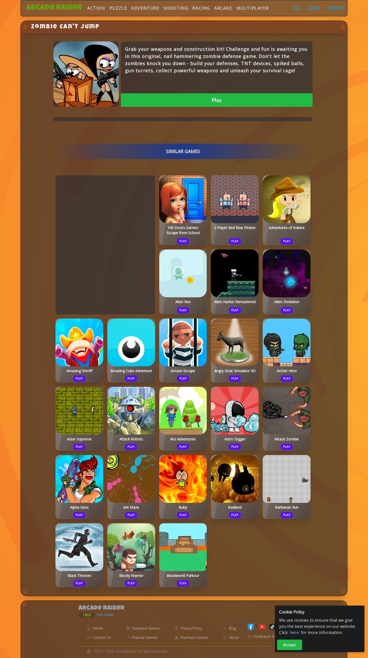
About (234, 637)
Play (217, 100)
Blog (232, 628)
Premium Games (194, 637)
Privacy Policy (191, 628)
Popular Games (145, 637)
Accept (289, 644)
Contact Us (102, 637)
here (294, 632)
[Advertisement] (105, 244)
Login (313, 8)
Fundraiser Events (268, 636)
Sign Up (336, 8)
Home (98, 628)
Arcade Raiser (54, 8)
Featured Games (146, 628)
